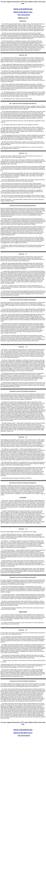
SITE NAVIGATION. (24, 15)
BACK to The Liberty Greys (23, 12)
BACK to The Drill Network (23, 9)
